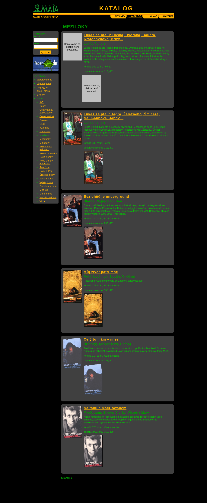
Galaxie (44, 120)
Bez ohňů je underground (106, 196)
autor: (37, 43)
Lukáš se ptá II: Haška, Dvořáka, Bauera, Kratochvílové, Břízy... (120, 37)
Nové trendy (46, 156)
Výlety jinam (46, 182)
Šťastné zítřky (47, 174)
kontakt (167, 16)
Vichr (42, 201)
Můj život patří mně (101, 272)
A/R (42, 102)
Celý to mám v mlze (101, 339)
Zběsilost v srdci (48, 186)
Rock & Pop (46, 171)
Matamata (45, 131)
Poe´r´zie (44, 167)
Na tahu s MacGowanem (105, 408)
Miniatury (44, 142)
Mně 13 (44, 189)
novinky (120, 16)
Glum (42, 123)
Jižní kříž (44, 127)
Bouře (43, 106)
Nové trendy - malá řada (47, 162)
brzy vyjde (42, 87)
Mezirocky (45, 139)
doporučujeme (44, 79)
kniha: (37, 36)
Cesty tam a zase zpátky (46, 111)
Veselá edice (46, 178)
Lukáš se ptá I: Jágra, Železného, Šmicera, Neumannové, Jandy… (122, 116)
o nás (153, 16)
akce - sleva (43, 91)
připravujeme (44, 83)
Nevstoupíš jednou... (46, 148)
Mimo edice (46, 193)
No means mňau (48, 153)
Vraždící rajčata (48, 197)
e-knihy (41, 94)
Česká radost (47, 116)
